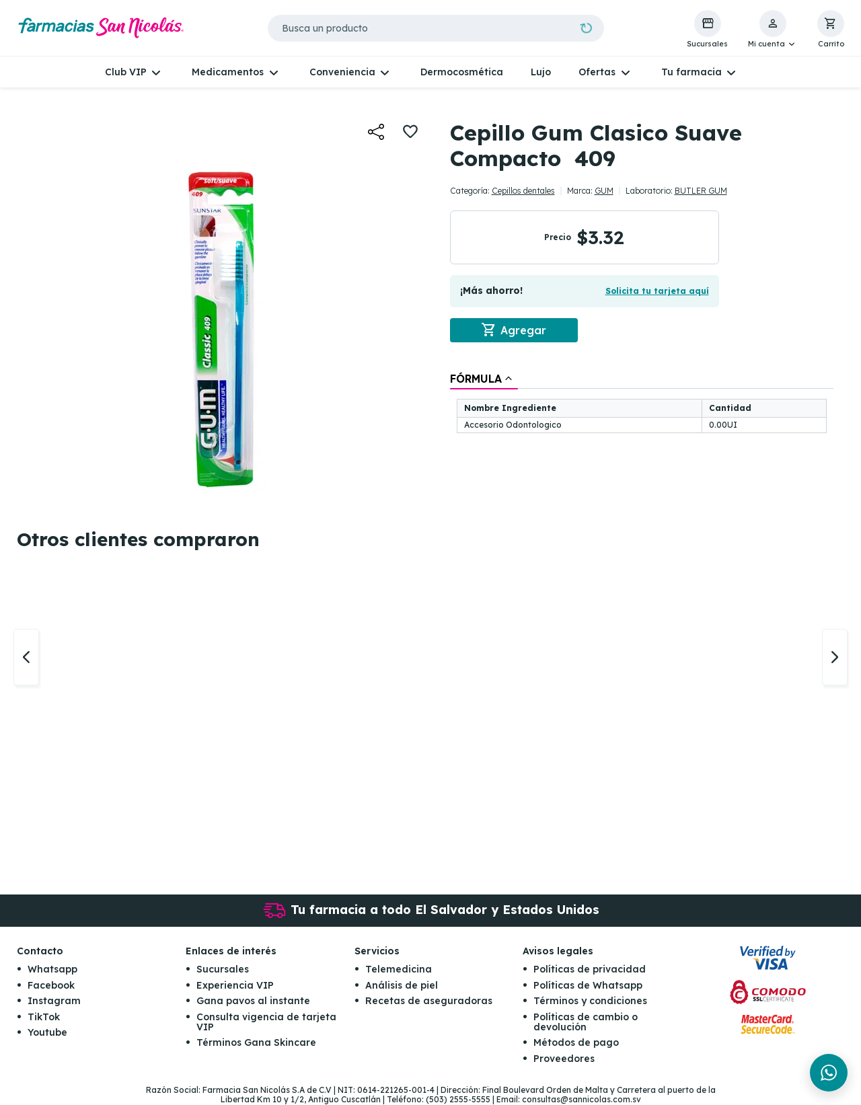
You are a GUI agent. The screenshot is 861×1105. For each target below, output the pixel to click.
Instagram (54, 1001)
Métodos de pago (576, 1043)
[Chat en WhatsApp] (829, 1073)
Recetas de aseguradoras (428, 1001)
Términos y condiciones (590, 1001)
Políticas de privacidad (589, 970)
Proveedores (564, 1059)
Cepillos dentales (523, 191)
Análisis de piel (401, 985)
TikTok (44, 1017)
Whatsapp (52, 970)
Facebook (51, 985)
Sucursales (222, 970)
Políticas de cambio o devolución (585, 1022)
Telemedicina (398, 970)
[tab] (484, 378)
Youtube (47, 1033)
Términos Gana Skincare (256, 1043)
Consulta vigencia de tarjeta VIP (266, 1022)
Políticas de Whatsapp (587, 985)
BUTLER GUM (701, 191)
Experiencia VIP (235, 985)
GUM (604, 191)
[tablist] (641, 404)
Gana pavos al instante (253, 1001)
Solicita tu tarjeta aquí (657, 291)
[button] (772, 29)
